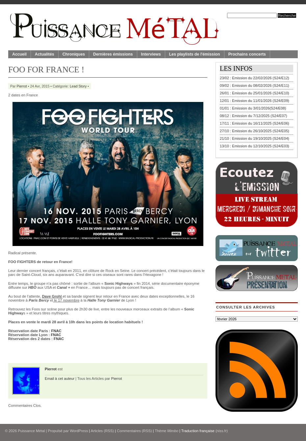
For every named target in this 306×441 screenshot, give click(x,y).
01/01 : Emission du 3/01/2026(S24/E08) (253, 108)
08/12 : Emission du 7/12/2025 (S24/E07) (253, 116)
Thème (166, 431)
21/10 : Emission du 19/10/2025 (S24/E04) (254, 138)
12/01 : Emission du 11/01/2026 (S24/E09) (254, 101)
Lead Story (78, 86)
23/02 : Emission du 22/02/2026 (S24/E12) (254, 78)
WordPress (79, 431)
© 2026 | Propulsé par (37, 431)
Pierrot (22, 86)
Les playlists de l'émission (194, 54)
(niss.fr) (222, 431)
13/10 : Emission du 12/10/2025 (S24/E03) (254, 146)
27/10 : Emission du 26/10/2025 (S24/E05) (254, 131)
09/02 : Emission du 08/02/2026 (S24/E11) (254, 85)
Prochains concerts (247, 54)
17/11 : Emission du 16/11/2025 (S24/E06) (254, 123)
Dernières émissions (113, 54)
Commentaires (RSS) (134, 431)
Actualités (44, 54)
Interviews (151, 54)
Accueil (19, 54)
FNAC (56, 331)
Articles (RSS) (102, 431)
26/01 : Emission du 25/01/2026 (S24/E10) (254, 93)
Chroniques (74, 54)
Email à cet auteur (59, 378)
